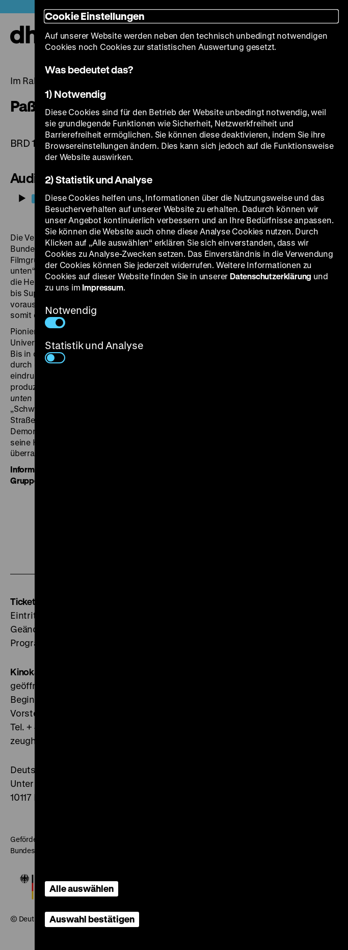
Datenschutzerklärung (270, 276)
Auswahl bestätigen (92, 919)
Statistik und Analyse (94, 350)
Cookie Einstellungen (95, 16)
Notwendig (70, 315)
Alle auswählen (81, 888)
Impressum (102, 287)
